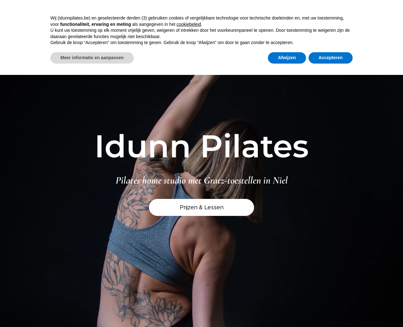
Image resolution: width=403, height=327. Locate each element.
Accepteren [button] (331, 57)
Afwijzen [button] (287, 57)
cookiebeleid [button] (189, 24)
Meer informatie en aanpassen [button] (92, 57)
